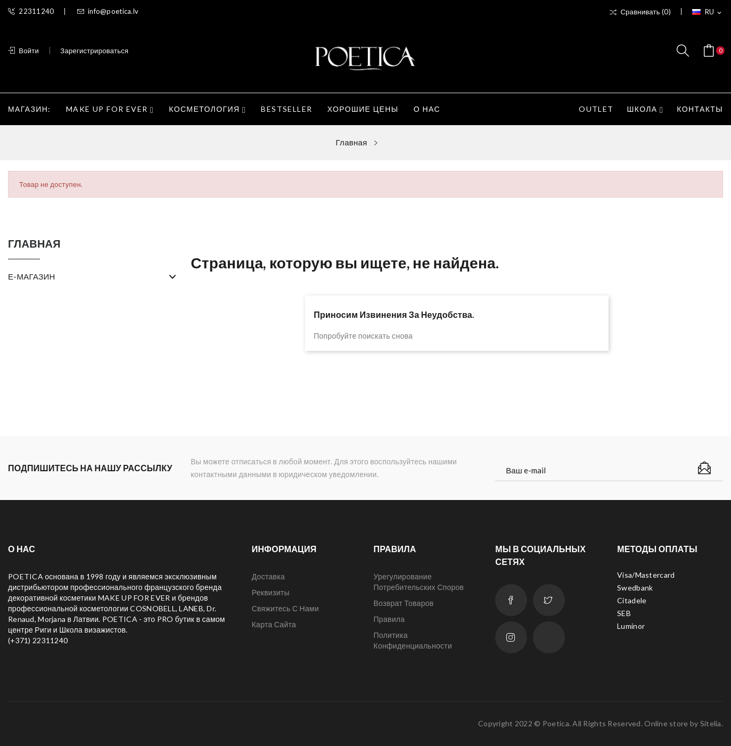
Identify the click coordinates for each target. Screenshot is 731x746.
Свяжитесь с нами (285, 608)
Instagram (511, 637)
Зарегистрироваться (94, 50)
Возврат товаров (403, 603)
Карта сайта (274, 624)
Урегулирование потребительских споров (418, 582)
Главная (34, 244)
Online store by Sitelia (682, 723)
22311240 (31, 11)
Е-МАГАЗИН (31, 276)
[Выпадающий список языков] (707, 12)
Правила (389, 619)
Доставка (268, 576)
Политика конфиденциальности (412, 640)
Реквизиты (271, 592)
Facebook (511, 600)
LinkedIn (549, 637)
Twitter (549, 600)
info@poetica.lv (107, 11)
